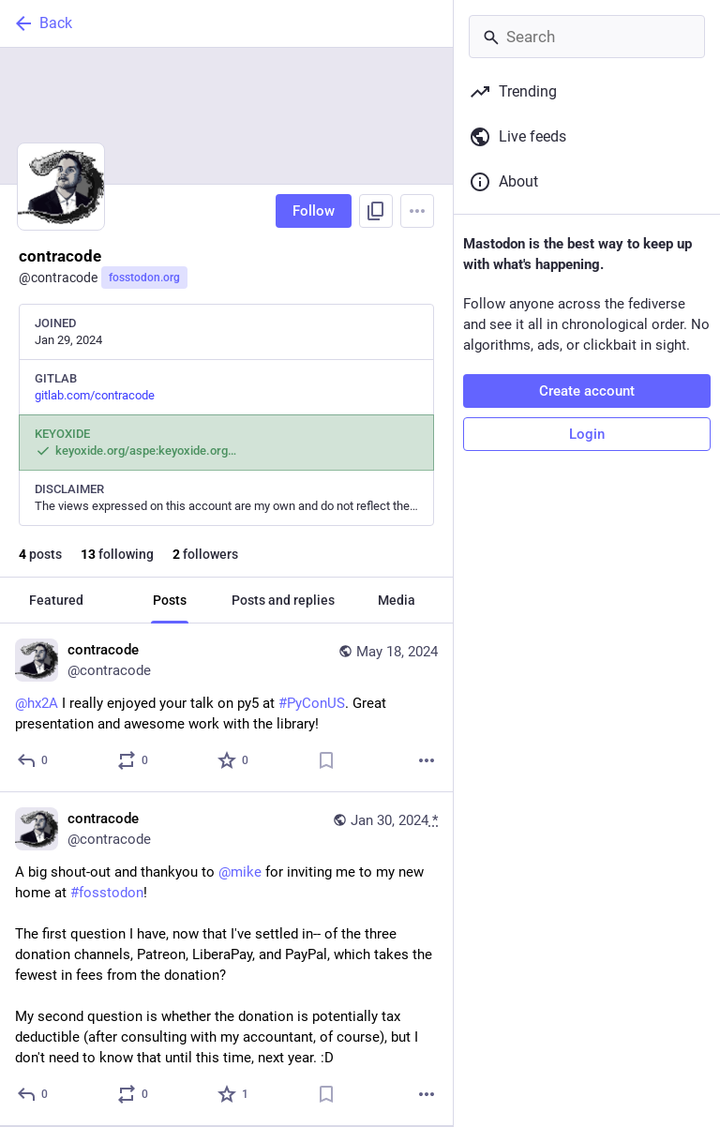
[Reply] (33, 760)
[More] (426, 760)
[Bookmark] (326, 760)
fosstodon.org (144, 277)
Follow (313, 211)
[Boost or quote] (133, 760)
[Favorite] (234, 760)
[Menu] (417, 211)
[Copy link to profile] (376, 211)
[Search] (587, 36)
